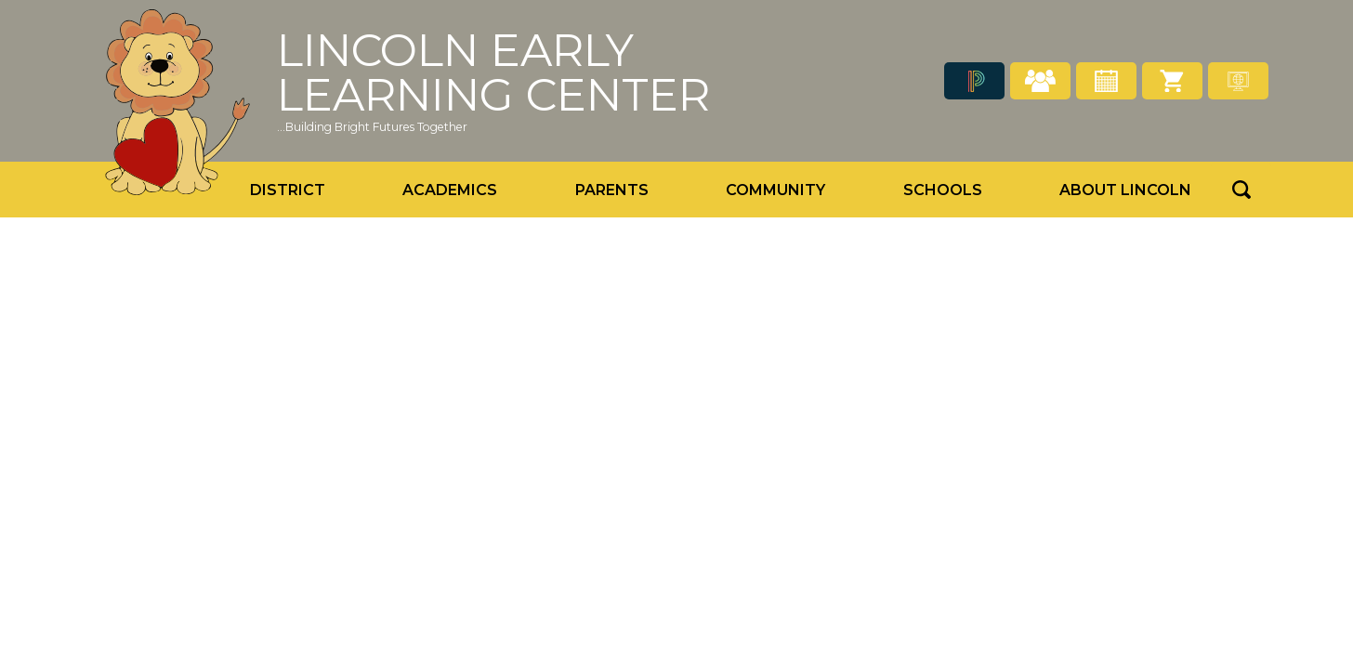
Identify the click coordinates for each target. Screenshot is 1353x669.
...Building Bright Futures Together (372, 127)
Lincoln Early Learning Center (493, 72)
